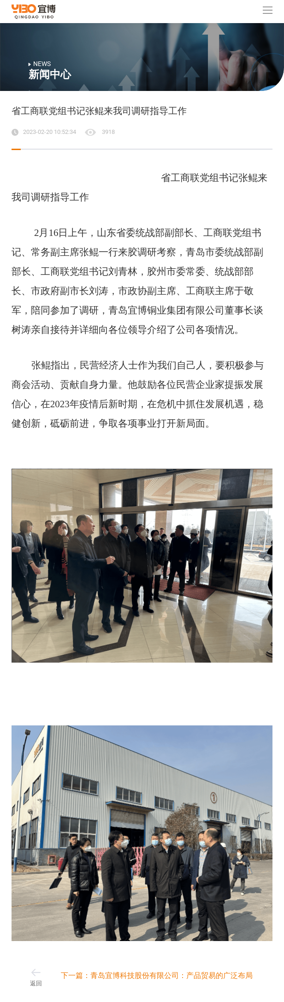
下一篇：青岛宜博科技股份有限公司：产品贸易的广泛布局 (157, 975)
